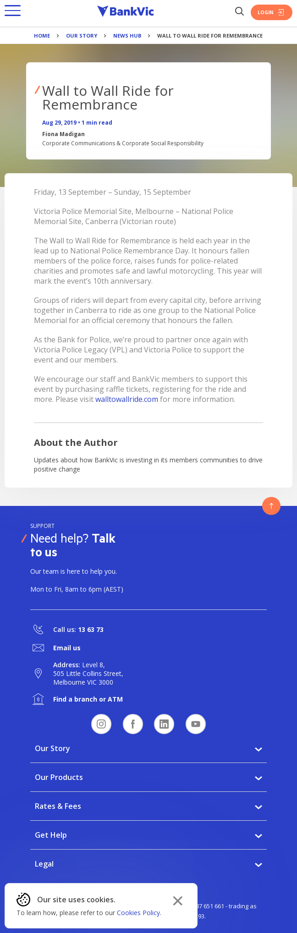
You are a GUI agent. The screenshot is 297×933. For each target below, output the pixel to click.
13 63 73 (91, 629)
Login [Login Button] (272, 12)
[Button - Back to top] (271, 506)
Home (42, 35)
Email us (67, 647)
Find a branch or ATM (88, 699)
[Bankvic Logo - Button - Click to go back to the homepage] (125, 12)
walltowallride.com (126, 399)
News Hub (127, 35)
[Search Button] (239, 12)
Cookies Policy (138, 912)
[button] (13, 12)
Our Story (81, 35)
